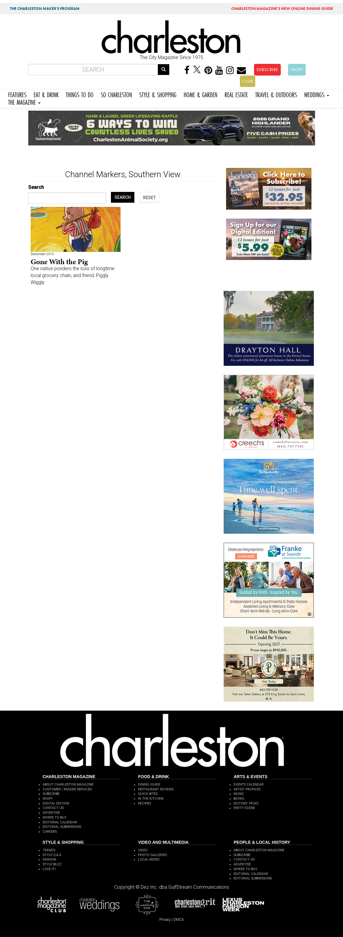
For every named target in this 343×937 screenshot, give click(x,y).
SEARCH (123, 197)
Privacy (165, 920)
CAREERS (50, 832)
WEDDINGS (316, 94)
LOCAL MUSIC (149, 859)
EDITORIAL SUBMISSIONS (62, 827)
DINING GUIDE (149, 784)
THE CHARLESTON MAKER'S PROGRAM (45, 8)
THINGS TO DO (79, 94)
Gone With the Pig (59, 261)
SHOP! (296, 69)
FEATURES (17, 94)
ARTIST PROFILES (247, 789)
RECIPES (144, 803)
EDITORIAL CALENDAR (60, 822)
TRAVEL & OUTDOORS (276, 94)
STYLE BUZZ (52, 864)
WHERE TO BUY (54, 817)
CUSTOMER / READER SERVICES (67, 789)
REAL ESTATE (236, 94)
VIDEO (143, 850)
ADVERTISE (51, 813)
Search (36, 187)
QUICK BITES (148, 794)
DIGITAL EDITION (56, 803)
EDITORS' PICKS (246, 803)
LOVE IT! (49, 869)
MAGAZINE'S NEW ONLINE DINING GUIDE (282, 8)
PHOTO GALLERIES (152, 855)
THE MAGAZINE (24, 101)
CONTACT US (53, 808)
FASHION (49, 859)
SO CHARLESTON (116, 94)
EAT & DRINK (46, 94)
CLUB (247, 81)
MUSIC (239, 794)
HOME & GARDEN (200, 94)
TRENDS (49, 850)
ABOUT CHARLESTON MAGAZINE (68, 784)
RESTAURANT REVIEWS (155, 789)
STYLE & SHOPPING (157, 94)
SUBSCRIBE (267, 69)
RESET (149, 197)
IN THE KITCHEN (151, 799)
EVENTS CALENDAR (249, 784)
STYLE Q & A (52, 855)
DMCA (178, 920)
